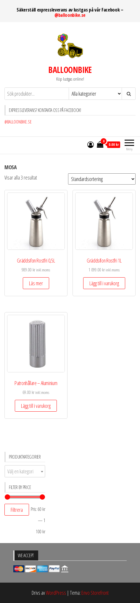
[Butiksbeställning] (102, 179)
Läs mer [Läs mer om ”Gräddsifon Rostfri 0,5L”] (36, 283)
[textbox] (25, 471)
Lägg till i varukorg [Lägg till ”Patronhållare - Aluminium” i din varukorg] (36, 405)
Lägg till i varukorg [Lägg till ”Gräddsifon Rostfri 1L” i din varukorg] (104, 283)
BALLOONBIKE (70, 69)
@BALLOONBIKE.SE (18, 122)
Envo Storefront (95, 592)
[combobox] (24, 471)
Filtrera (17, 509)
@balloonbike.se (70, 15)
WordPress (56, 592)
